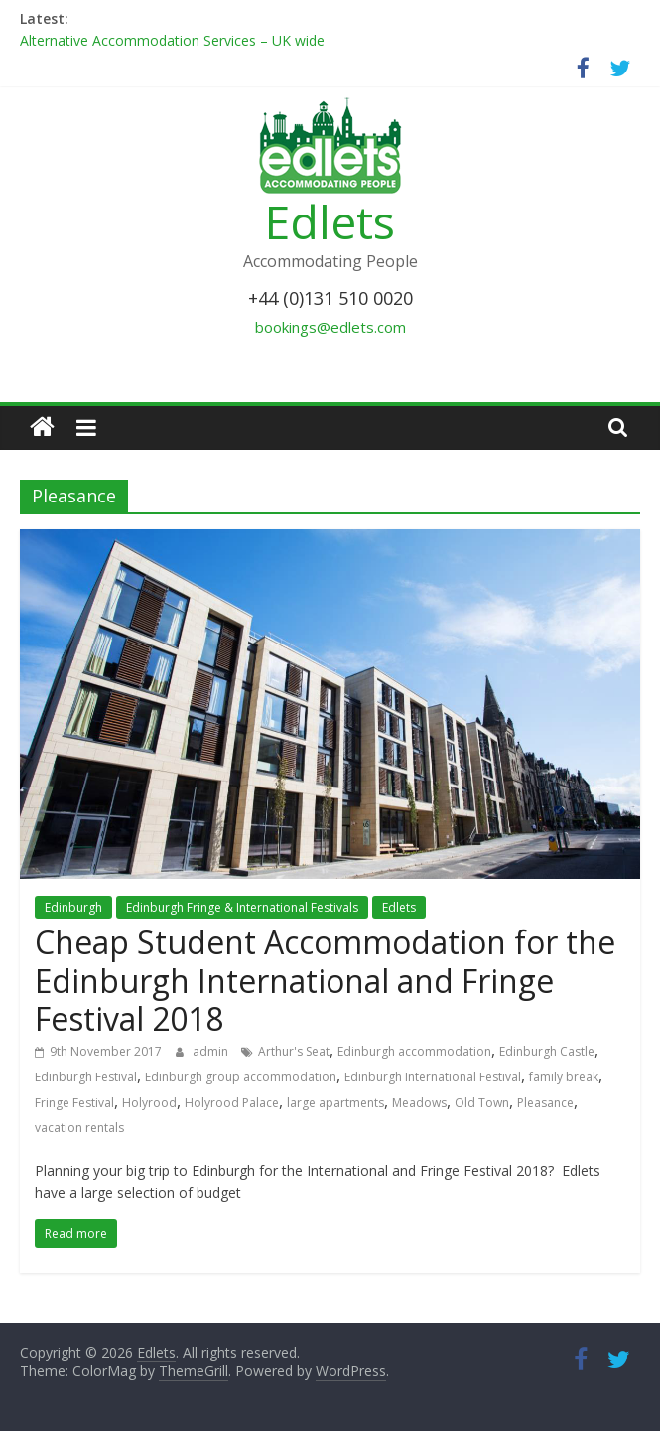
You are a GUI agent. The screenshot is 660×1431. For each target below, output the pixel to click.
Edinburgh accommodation (414, 1051)
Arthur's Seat (294, 1051)
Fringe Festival (74, 1102)
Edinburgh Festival (86, 1077)
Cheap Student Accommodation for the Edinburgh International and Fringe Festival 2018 (325, 980)
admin (212, 1051)
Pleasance (545, 1102)
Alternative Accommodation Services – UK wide (172, 40)
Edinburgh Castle (546, 1051)
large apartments (335, 1102)
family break (563, 1077)
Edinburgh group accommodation (240, 1077)
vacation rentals (79, 1127)
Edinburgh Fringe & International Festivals (242, 907)
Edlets (330, 221)
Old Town (482, 1102)
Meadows (419, 1102)
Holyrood (149, 1102)
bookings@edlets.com (330, 327)
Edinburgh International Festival (432, 1077)
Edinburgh (73, 907)
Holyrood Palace (232, 1102)
